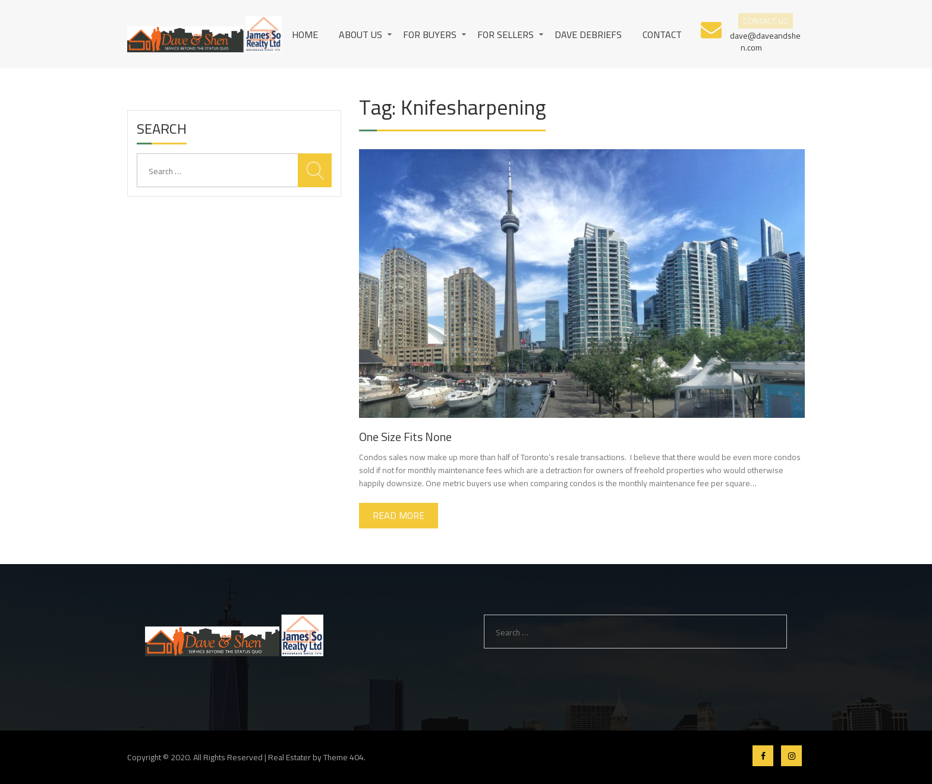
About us (360, 34)
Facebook (762, 755)
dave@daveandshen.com (765, 40)
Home (305, 34)
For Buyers (429, 34)
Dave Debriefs (588, 34)
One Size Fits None (405, 437)
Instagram (791, 755)
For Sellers (505, 34)
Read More (398, 515)
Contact (662, 34)
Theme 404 (343, 757)
